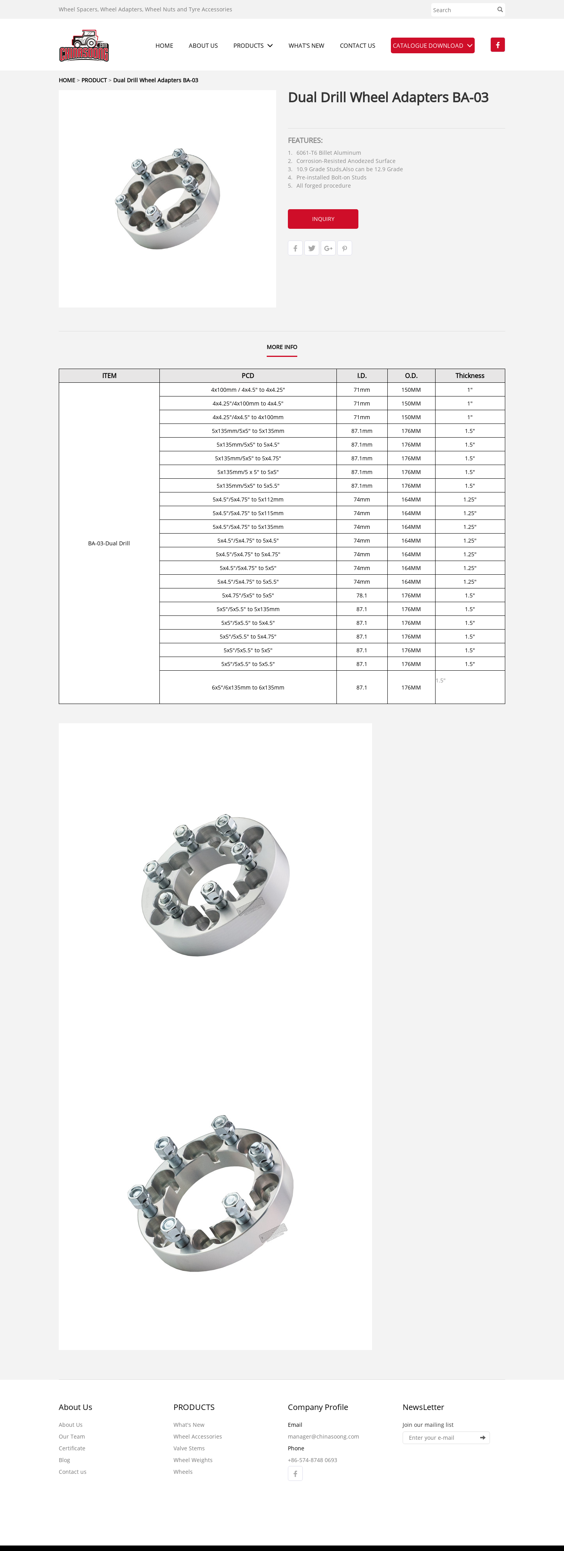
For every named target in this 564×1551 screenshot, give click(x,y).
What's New (189, 1424)
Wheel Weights (193, 1460)
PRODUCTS (253, 45)
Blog (64, 1460)
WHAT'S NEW (306, 45)
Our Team (72, 1436)
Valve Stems (189, 1448)
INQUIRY (323, 219)
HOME (164, 45)
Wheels (183, 1471)
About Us (75, 1407)
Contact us (73, 1471)
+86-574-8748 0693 (312, 1460)
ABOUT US (203, 45)
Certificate (72, 1448)
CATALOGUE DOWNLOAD (433, 45)
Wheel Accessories (198, 1436)
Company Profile (318, 1407)
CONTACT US (357, 45)
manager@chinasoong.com (323, 1436)
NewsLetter (423, 1407)
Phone (296, 1448)
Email (295, 1424)
